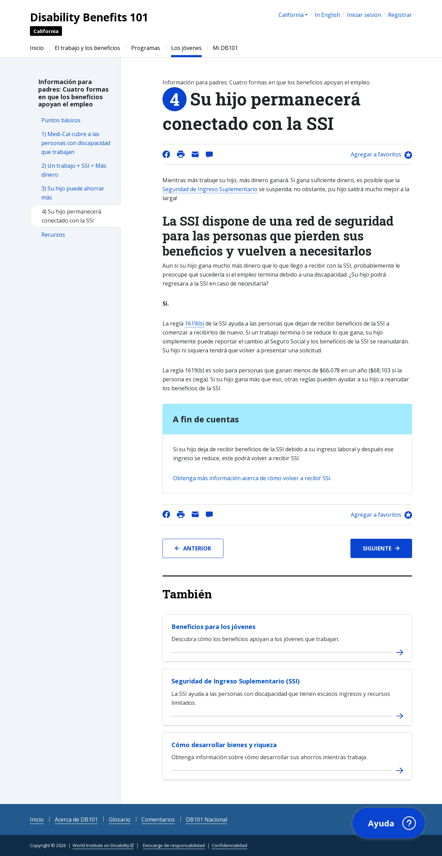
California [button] (291, 15)
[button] (388, 823)
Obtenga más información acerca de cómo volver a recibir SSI (251, 478)
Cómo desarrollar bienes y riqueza (224, 745)
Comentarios (158, 819)
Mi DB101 (225, 48)
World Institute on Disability (101, 845)
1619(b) (194, 323)
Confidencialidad (229, 845)
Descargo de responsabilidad (174, 845)
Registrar (400, 15)
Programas (145, 48)
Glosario (119, 819)
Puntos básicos (61, 120)
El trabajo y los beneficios (87, 48)
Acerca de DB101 (76, 819)
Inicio (37, 48)
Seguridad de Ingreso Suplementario (209, 189)
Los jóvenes (186, 48)
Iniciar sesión (364, 15)
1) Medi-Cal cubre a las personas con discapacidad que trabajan (75, 143)
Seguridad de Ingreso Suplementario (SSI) (235, 681)
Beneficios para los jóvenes (213, 626)
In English (327, 15)
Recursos (53, 234)
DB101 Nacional (206, 819)
